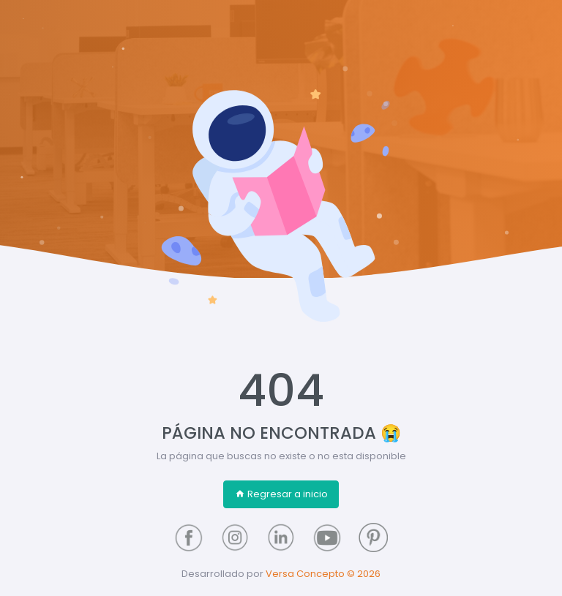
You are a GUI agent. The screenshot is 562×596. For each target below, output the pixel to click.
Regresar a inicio (281, 494)
